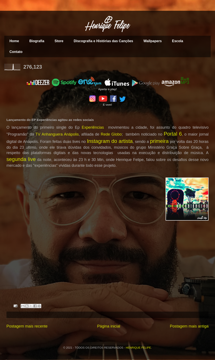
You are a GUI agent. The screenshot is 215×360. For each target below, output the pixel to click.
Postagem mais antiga (189, 326)
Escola (177, 41)
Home (14, 41)
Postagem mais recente (27, 326)
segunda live (21, 159)
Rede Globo (111, 134)
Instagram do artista (110, 141)
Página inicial (108, 326)
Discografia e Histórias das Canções (103, 41)
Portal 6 (173, 134)
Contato (15, 52)
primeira (159, 141)
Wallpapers (152, 41)
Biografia (36, 41)
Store (59, 41)
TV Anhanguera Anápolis (57, 134)
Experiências (93, 127)
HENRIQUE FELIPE (138, 347)
